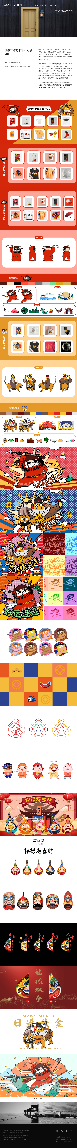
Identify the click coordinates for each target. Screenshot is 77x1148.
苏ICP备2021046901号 (67, 1141)
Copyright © (59, 1136)
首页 (36, 5)
